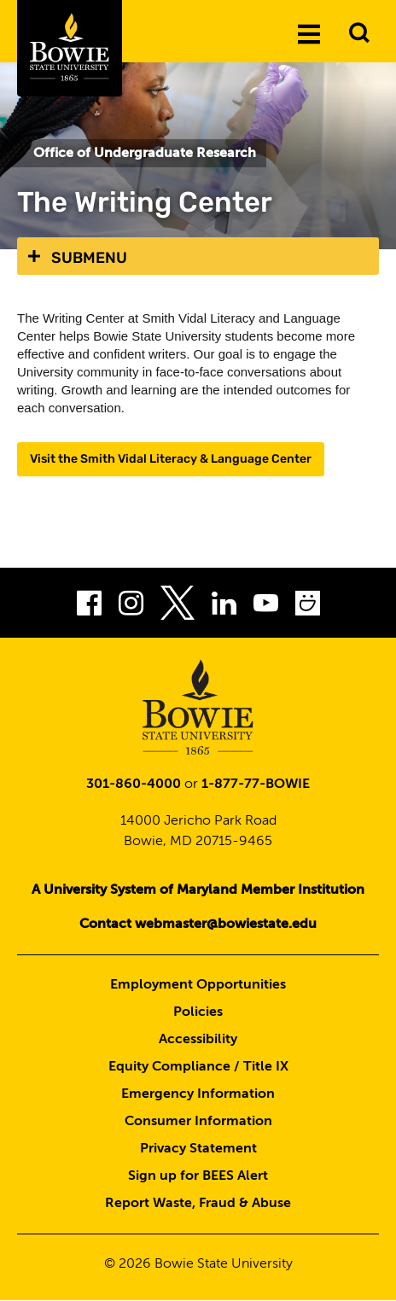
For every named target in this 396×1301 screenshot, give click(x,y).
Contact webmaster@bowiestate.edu (198, 924)
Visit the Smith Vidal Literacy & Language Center (171, 459)
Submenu (89, 257)
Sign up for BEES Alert (198, 1176)
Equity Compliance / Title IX (198, 1067)
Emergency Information (198, 1094)
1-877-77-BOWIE (255, 784)
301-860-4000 (133, 784)
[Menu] (309, 33)
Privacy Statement (198, 1149)
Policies (198, 1012)
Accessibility (198, 1040)
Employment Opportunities (198, 985)
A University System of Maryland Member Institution (198, 890)
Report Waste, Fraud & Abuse (198, 1204)
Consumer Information (198, 1122)
